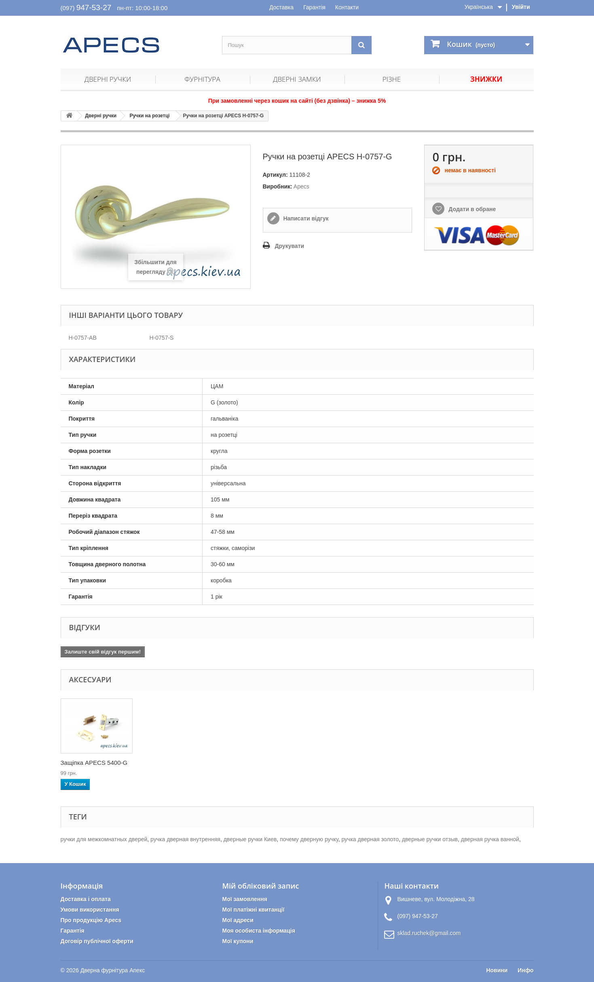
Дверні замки (297, 79)
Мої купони (237, 941)
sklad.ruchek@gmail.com (429, 933)
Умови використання (90, 909)
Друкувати (289, 246)
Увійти (521, 7)
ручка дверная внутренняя (185, 839)
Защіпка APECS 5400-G (254, 762)
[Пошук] (361, 45)
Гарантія (314, 7)
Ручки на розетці (149, 116)
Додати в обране (471, 209)
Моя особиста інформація (258, 930)
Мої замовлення (244, 899)
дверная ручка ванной (490, 839)
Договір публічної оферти (97, 941)
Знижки (486, 79)
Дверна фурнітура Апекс (112, 970)
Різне (392, 79)
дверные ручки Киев (250, 839)
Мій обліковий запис (260, 886)
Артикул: (275, 174)
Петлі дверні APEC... (90, 762)
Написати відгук (305, 218)
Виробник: (277, 186)
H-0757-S (162, 337)
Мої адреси (237, 920)
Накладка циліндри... (170, 762)
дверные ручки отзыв (430, 839)
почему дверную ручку (309, 839)
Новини (496, 970)
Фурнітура (202, 79)
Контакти (347, 7)
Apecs (301, 186)
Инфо (525, 970)
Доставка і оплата (86, 899)
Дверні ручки (108, 79)
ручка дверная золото (370, 839)
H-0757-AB (83, 337)
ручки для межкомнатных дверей (104, 839)
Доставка (281, 7)
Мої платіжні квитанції (253, 909)
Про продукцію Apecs (91, 920)
